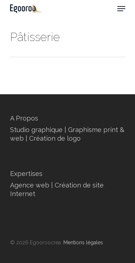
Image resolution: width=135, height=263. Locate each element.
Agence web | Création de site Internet (57, 189)
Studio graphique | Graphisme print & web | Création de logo (67, 134)
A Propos (24, 118)
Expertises (26, 173)
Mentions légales (83, 242)
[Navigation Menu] (121, 8)
